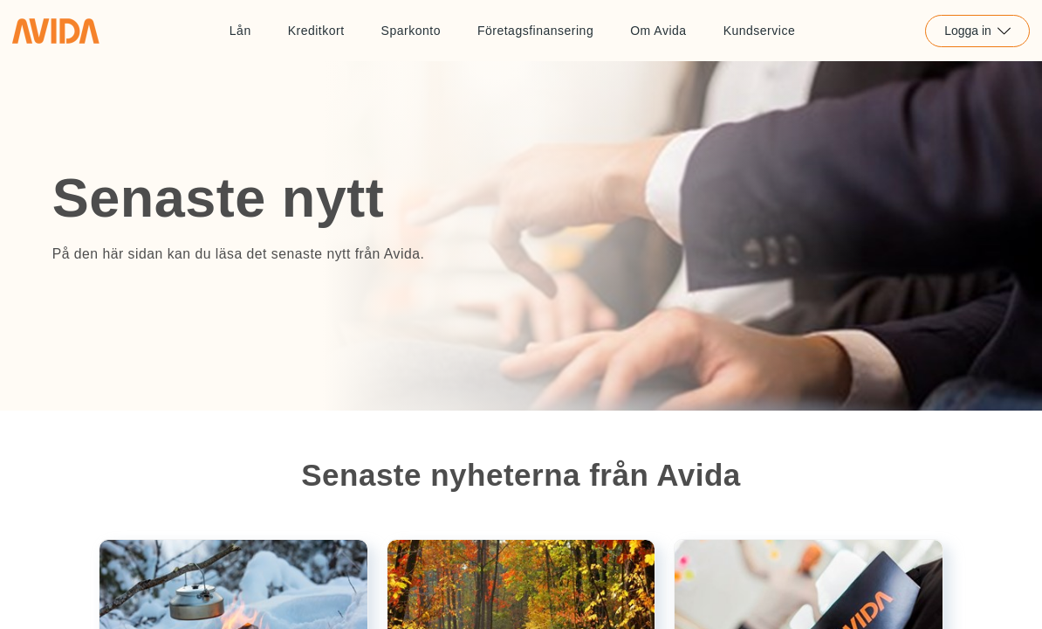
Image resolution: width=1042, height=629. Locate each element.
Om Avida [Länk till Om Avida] (658, 31)
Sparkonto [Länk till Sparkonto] (411, 31)
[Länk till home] (55, 30)
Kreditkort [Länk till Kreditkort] (316, 31)
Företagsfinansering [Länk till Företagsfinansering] (535, 31)
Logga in (977, 31)
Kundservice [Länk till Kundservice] (759, 31)
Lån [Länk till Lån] (240, 31)
